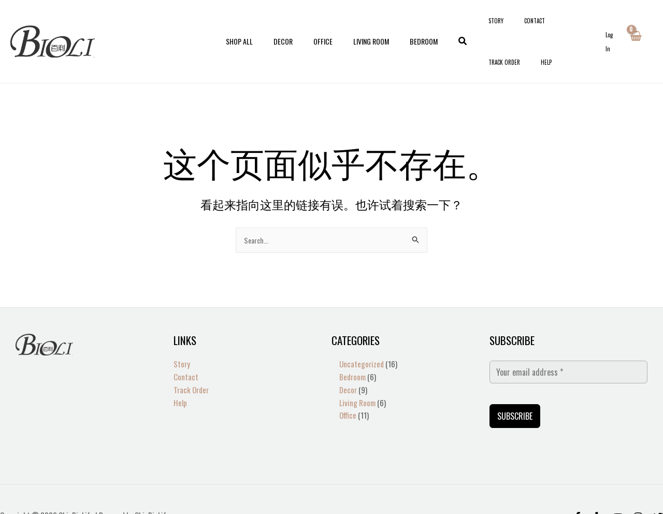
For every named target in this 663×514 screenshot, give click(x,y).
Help (588, 25)
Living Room (365, 24)
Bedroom (411, 24)
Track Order (559, 25)
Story (498, 25)
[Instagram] (638, 484)
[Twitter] (658, 484)
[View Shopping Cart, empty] (635, 25)
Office (323, 24)
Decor (289, 24)
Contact (524, 25)
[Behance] (618, 484)
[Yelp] (597, 484)
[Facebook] (577, 484)
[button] (447, 25)
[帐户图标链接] (610, 25)
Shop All (251, 24)
